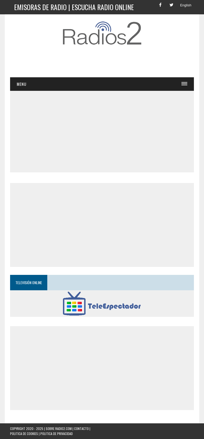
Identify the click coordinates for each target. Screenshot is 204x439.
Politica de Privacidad (56, 433)
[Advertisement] (106, 63)
